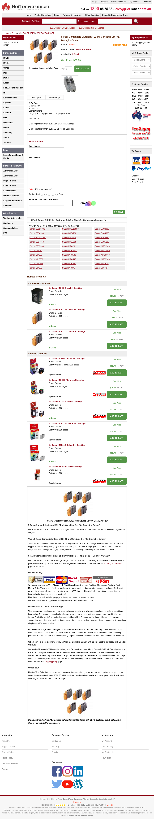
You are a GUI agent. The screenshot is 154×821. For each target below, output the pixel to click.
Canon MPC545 (69, 259)
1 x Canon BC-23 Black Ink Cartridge (65, 402)
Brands (55, 752)
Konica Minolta (10, 98)
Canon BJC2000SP (38, 229)
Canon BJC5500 (37, 246)
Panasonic (8, 123)
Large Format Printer (12, 201)
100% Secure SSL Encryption (62, 28)
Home (28, 15)
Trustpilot (77, 802)
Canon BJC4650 (37, 242)
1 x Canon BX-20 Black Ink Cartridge (65, 467)
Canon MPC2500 (102, 246)
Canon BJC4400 (69, 238)
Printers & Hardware (72, 15)
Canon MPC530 (36, 259)
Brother (6, 63)
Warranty (5, 769)
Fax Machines (9, 191)
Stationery (8, 223)
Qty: (66, 68)
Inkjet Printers (9, 181)
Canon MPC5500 (102, 259)
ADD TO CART (82, 69)
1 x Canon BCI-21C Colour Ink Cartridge (67, 331)
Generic (71, 45)
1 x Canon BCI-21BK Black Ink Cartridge (67, 310)
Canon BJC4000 (102, 229)
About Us (147, 2)
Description (36, 97)
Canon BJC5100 (102, 242)
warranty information (113, 563)
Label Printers (9, 186)
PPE (5, 233)
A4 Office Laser (10, 171)
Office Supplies (92, 15)
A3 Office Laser (10, 176)
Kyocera (7, 103)
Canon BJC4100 (37, 233)
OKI (5, 118)
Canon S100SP (101, 268)
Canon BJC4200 (69, 233)
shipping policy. (51, 661)
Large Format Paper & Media (13, 156)
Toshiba (7, 142)
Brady (6, 58)
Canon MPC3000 (69, 251)
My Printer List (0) (118, 2)
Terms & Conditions (10, 763)
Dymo (6, 78)
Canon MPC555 (36, 264)
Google (110, 805)
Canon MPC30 (36, 251)
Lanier (6, 108)
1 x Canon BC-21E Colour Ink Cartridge (67, 358)
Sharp (6, 137)
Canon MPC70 (36, 268)
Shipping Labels (10, 228)
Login (94, 2)
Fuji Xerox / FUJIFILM (13, 88)
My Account (135, 2)
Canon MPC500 (69, 255)
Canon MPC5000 (102, 255)
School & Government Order (115, 15)
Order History (107, 747)
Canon (6, 68)
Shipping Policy (8, 747)
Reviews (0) (54, 97)
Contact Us (56, 741)
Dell (5, 73)
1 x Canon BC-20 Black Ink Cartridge (65, 288)
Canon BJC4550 (102, 238)
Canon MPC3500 (102, 251)
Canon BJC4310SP (38, 238)
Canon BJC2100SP (70, 229)
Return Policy (7, 758)
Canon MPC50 (36, 255)
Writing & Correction (12, 218)
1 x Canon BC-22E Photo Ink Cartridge (66, 380)
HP (4, 93)
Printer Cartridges (42, 15)
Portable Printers (11, 196)
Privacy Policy (8, 752)
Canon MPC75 (68, 268)
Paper (57, 15)
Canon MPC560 (69, 264)
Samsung (7, 133)
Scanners (7, 206)
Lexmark (7, 113)
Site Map (55, 747)
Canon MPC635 (101, 264)
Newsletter (106, 758)
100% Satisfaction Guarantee (91, 28)
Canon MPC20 (68, 246)
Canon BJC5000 (69, 242)
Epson (6, 83)
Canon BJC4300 (102, 233)
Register (104, 2)
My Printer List (108, 752)
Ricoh (6, 128)
